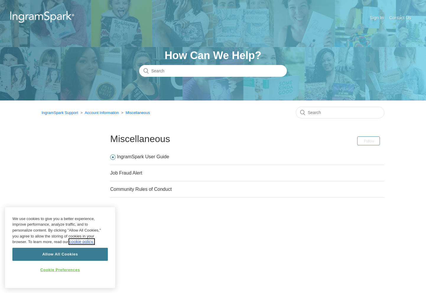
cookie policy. (81, 241)
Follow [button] (368, 141)
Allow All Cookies (60, 254)
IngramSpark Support (60, 112)
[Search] (213, 71)
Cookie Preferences (60, 270)
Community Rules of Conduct (141, 189)
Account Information (102, 112)
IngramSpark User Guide (143, 156)
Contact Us (400, 17)
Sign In (377, 17)
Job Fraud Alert (126, 172)
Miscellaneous (138, 112)
